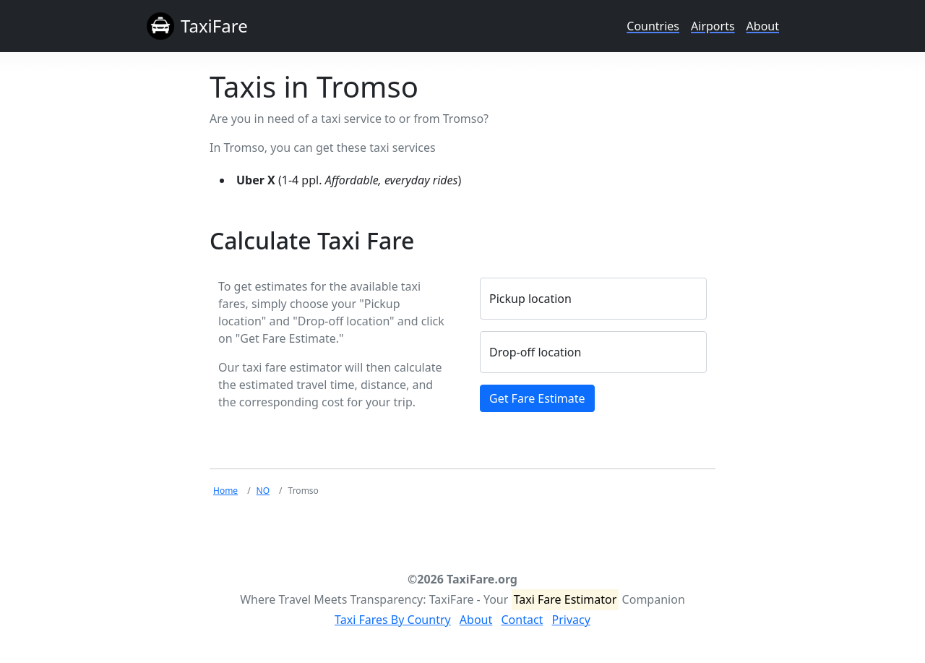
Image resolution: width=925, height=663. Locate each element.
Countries (653, 26)
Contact (522, 620)
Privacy (571, 620)
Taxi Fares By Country (393, 620)
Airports (713, 26)
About (763, 26)
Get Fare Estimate (537, 398)
